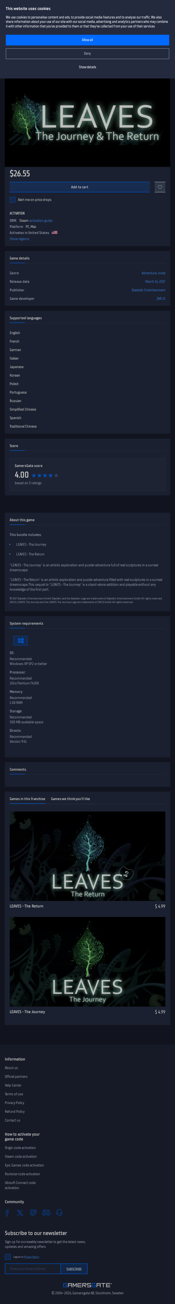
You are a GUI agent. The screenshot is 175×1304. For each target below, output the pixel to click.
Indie (161, 273)
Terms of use (14, 1094)
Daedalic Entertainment (148, 290)
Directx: (15, 730)
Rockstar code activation (22, 1174)
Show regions (19, 238)
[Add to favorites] (160, 187)
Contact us (12, 1120)
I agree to (26, 1257)
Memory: (16, 691)
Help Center (13, 1085)
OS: (12, 652)
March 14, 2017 (155, 281)
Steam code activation (21, 1156)
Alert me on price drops (35, 199)
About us (11, 1067)
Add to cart (79, 187)
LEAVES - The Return (26, 906)
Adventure (149, 273)
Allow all (87, 40)
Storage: (16, 711)
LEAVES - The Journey (27, 1011)
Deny (87, 53)
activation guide (40, 220)
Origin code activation (20, 1147)
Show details (87, 67)
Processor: (18, 672)
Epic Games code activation (24, 1165)
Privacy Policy (14, 1102)
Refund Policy (15, 1111)
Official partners (16, 1076)
